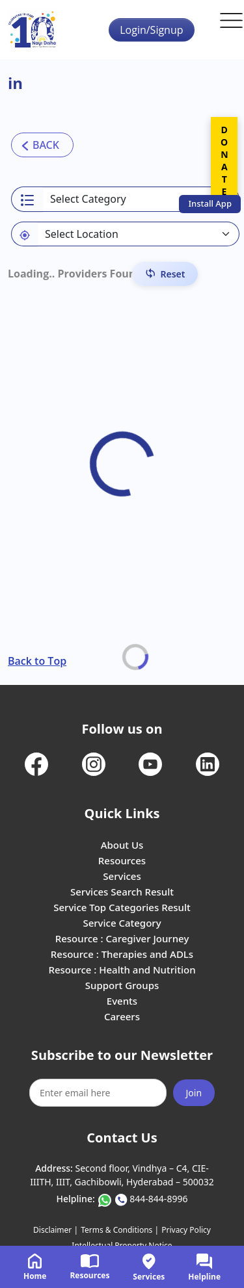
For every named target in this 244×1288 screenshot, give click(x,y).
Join (194, 1093)
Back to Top (37, 661)
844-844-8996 (158, 1198)
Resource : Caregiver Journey (122, 938)
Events (122, 1000)
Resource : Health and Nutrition (121, 969)
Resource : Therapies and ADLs (122, 953)
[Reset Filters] (165, 274)
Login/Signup (151, 30)
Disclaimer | (55, 1229)
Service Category (122, 922)
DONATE (224, 160)
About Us (122, 844)
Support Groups (122, 985)
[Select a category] (140, 199)
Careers (122, 1016)
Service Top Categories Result (121, 907)
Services (122, 875)
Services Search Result (122, 891)
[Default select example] (138, 234)
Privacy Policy (186, 1229)
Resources (122, 860)
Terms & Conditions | (120, 1229)
